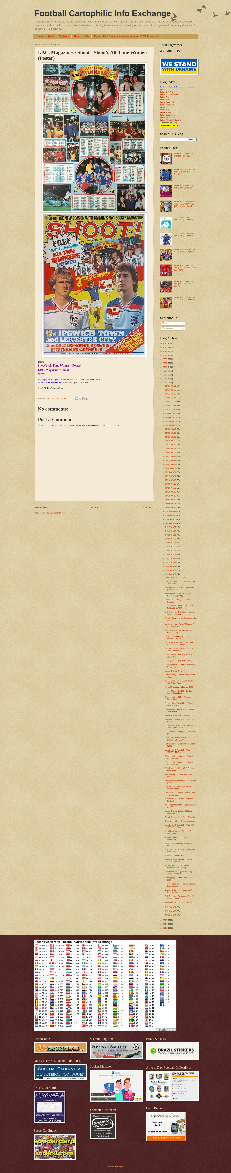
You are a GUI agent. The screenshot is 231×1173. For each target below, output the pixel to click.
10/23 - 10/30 (170, 421)
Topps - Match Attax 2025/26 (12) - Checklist (183, 219)
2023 (165, 355)
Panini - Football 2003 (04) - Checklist (180, 817)
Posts (165, 324)
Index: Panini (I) (167, 102)
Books (51, 36)
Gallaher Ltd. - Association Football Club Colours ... (179, 757)
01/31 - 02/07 (170, 570)
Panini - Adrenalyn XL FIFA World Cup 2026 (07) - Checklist (184, 172)
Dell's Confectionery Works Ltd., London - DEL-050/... (177, 637)
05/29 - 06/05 (170, 504)
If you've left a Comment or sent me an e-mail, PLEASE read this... (127, 36)
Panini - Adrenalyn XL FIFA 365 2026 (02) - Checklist (184, 251)
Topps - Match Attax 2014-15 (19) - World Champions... (179, 692)
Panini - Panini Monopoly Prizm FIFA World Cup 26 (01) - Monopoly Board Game (184, 205)
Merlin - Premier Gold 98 (175, 671)
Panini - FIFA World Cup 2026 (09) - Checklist (183, 155)
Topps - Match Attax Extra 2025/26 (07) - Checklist (184, 235)
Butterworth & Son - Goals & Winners (180, 821)
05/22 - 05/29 (170, 508)
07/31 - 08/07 (170, 468)
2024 (165, 351)
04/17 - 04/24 (170, 527)
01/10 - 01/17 (170, 911)
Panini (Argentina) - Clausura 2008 (179, 687)
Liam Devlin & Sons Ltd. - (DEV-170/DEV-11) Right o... (178, 751)
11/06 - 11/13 (170, 413)
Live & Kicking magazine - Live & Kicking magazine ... (178, 787)
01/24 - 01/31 (170, 574)
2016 (165, 383)
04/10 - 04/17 (170, 531)
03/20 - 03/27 (170, 543)
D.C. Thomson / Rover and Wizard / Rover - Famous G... (179, 897)
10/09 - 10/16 (170, 429)
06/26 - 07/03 (170, 488)
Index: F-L (164, 97)
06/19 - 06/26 (170, 492)
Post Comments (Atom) (55, 513)
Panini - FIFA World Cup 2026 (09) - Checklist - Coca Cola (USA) (185, 268)
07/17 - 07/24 (170, 476)
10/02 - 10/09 (170, 433)
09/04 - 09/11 (170, 449)
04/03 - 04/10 (170, 535)
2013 (165, 928)
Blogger (120, 1167)
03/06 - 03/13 (170, 551)
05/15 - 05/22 (170, 511)
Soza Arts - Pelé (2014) (174, 856)
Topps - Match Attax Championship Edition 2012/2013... (179, 607)
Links (86, 36)
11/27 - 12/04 (170, 402)
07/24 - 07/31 (170, 472)
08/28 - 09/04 (170, 453)
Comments (167, 328)
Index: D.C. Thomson (169, 95)
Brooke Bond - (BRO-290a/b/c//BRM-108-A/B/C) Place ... (180, 682)
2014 (165, 924)
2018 (165, 375)
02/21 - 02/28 (170, 558)
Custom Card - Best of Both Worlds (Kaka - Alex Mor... (179, 704)
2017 (165, 379)
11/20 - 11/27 (170, 406)
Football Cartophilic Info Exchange (103, 13)
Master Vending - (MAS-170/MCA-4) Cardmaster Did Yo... (179, 625)
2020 (165, 367)
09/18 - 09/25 (170, 441)
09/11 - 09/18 (170, 445)
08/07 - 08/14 (170, 464)
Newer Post (41, 507)
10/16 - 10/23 (170, 425)
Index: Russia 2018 (168, 118)
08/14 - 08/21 (170, 460)
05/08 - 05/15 (170, 515)
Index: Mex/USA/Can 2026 (171, 120)
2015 (165, 920)
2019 (165, 371)
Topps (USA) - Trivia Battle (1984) (178, 661)
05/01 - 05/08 (170, 519)
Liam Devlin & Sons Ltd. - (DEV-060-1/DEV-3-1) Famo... (179, 826)
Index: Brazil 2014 (168, 115)
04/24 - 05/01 (170, 523)
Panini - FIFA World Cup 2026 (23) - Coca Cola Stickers (183, 284)
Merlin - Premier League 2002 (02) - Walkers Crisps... (179, 812)
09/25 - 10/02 (170, 437)
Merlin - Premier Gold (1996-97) (177, 715)
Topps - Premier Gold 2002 (176, 577)
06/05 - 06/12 (170, 500)
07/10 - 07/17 (170, 480)
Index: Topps (165, 112)
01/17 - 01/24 (170, 907)
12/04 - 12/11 (170, 398)
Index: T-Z (164, 110)
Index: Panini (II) (167, 105)
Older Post (148, 507)
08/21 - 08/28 (170, 456)
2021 (165, 363)
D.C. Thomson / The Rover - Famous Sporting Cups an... (180, 613)
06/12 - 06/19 (170, 496)
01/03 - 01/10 (170, 915)
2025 (165, 347)
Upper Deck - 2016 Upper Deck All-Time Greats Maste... (179, 726)
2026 (165, 343)
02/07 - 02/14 (170, 566)
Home (40, 36)
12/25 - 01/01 (170, 386)
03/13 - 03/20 (170, 547)
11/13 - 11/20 (170, 410)
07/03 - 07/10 (170, 484)
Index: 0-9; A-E (166, 92)
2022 (165, 359)
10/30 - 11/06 (170, 417)
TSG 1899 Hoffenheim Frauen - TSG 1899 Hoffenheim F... (179, 650)
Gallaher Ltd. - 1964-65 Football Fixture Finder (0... (177, 698)
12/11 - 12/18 (170, 394)
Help (76, 36)
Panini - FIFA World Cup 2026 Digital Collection (183, 187)
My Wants (64, 36)
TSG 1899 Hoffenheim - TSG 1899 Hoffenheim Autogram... (179, 643)
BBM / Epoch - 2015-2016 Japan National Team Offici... (178, 595)
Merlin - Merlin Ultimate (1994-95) (178, 902)
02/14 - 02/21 (170, 562)
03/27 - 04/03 (170, 539)
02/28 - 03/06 (170, 555)
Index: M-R (164, 100)
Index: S (163, 107)
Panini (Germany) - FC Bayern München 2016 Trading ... (177, 866)
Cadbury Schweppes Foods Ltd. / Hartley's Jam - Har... (178, 891)
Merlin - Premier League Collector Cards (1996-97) (178, 860)
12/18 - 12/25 (170, 390)
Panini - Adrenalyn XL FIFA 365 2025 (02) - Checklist (184, 299)
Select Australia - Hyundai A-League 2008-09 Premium (179, 873)
